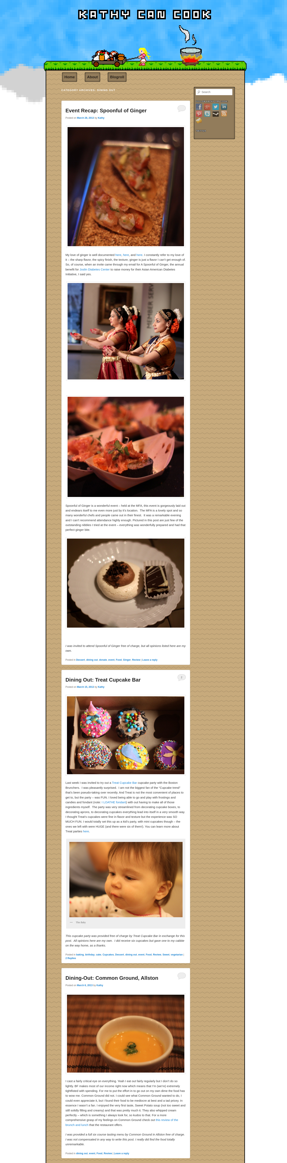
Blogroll (117, 77)
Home (69, 77)
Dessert (80, 659)
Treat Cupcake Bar (124, 782)
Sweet (165, 954)
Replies (71, 958)
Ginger (127, 659)
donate (103, 659)
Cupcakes (108, 954)
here (118, 255)
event (111, 659)
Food (119, 659)
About (92, 77)
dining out (92, 659)
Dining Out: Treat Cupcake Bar (103, 680)
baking (80, 954)
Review (136, 659)
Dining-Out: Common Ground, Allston (112, 978)
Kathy (101, 118)
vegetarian (177, 954)
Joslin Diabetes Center (95, 269)
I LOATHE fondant (113, 802)
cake (98, 954)
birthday (89, 954)
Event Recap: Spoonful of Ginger (106, 111)
